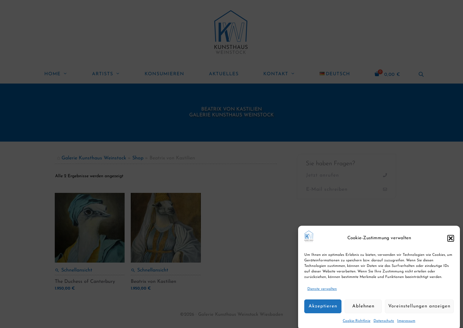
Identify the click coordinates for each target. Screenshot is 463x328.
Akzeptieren (323, 312)
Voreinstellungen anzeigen (419, 312)
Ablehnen (363, 312)
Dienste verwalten (322, 295)
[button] (451, 244)
